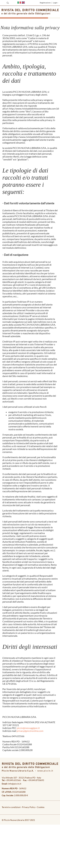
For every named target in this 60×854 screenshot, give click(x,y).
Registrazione (45, 3)
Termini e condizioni (11, 807)
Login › (55, 3)
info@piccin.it (14, 783)
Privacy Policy (28, 807)
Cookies (40, 807)
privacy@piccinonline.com (30, 730)
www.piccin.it (45, 770)
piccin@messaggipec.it (28, 727)
